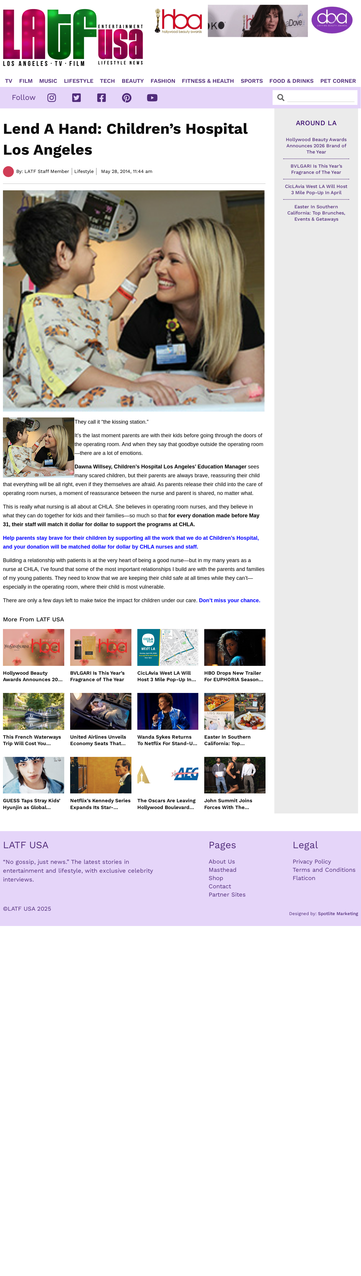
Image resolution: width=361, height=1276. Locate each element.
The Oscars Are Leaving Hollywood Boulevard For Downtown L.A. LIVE (166, 804)
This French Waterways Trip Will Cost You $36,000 (32, 740)
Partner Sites (227, 894)
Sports (252, 81)
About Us (222, 861)
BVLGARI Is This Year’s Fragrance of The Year (97, 676)
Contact (220, 886)
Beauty (133, 81)
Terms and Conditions (324, 869)
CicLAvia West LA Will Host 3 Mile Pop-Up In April (164, 676)
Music (48, 81)
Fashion (163, 81)
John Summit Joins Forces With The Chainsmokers (228, 804)
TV (8, 81)
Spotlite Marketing (338, 913)
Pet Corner (338, 81)
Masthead (223, 869)
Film (26, 81)
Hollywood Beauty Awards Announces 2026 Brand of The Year (33, 676)
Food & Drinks (291, 81)
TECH (107, 81)
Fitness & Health (208, 81)
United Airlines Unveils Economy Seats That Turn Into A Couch (98, 740)
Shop (216, 878)
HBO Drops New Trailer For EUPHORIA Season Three (232, 676)
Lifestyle (78, 81)
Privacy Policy (312, 861)
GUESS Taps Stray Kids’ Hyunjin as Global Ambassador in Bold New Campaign (31, 804)
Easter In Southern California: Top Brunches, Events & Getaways (228, 740)
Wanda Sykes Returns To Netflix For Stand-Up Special (166, 740)
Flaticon (304, 878)
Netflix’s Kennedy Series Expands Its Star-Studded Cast (100, 804)
